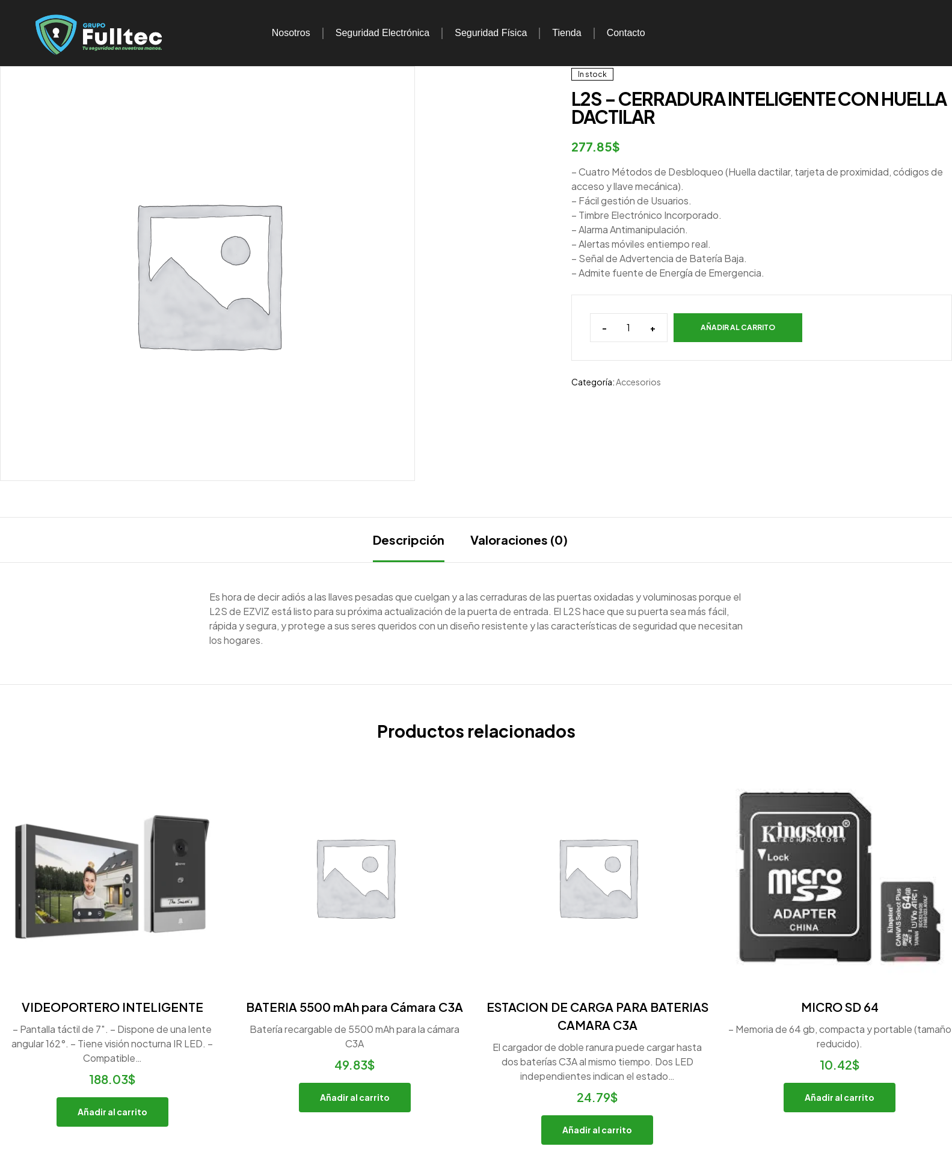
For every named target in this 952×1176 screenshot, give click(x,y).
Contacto (626, 33)
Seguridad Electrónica (383, 33)
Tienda (566, 33)
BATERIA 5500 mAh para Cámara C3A (354, 1006)
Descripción (408, 539)
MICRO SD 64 (840, 1006)
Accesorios (638, 381)
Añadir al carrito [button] (112, 1111)
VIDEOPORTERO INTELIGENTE (112, 1006)
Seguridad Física (491, 33)
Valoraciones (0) (519, 539)
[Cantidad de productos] (628, 328)
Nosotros (291, 33)
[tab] (408, 540)
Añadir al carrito (738, 327)
